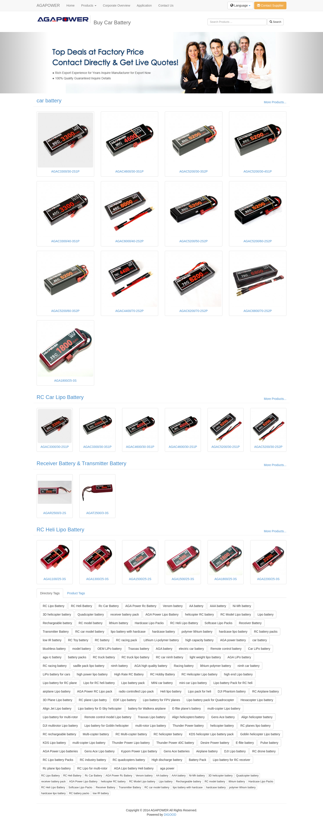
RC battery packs (265, 631)
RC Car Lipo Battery (60, 397)
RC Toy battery (78, 640)
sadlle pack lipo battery (88, 666)
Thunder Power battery (188, 725)
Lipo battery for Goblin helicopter (106, 725)
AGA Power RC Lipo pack (94, 691)
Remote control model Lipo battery (107, 717)
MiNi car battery (162, 683)
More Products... (275, 102)
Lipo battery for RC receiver (231, 760)
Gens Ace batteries (177, 751)
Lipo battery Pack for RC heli (232, 683)
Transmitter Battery (56, 631)
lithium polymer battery (215, 666)
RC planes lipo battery (255, 725)
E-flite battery (245, 742)
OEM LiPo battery (110, 648)
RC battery (102, 640)
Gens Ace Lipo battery (99, 751)
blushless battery (54, 648)
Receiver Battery (250, 623)
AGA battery (164, 648)
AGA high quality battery (150, 666)
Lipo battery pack (133, 683)
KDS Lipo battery (54, 742)
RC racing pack (126, 640)
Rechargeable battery (57, 623)
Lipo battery (265, 614)
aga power (167, 768)
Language (240, 5)
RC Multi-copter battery (131, 734)
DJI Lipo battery (235, 751)
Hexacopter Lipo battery (257, 700)
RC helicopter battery (168, 734)
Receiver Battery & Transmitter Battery (81, 463)
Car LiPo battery (259, 648)
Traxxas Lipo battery (151, 717)
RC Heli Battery (81, 606)
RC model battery (91, 623)
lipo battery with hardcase (128, 631)
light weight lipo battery (205, 657)
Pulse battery (269, 742)
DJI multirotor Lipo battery (60, 725)
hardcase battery (163, 631)
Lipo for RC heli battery (99, 683)
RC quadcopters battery (129, 760)
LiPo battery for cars (56, 674)
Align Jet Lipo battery (57, 708)
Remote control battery (226, 648)
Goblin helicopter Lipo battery (260, 734)
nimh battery (119, 666)
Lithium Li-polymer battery (161, 640)
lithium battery (118, 623)
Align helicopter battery (256, 717)
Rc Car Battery (109, 606)
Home (70, 5)
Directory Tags (50, 593)
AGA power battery (233, 640)
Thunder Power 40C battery (175, 742)
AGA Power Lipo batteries (60, 751)
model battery (81, 648)
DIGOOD (170, 814)
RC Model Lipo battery (235, 614)
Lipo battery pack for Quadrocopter (210, 700)
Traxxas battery (138, 648)
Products (88, 5)
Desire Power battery (215, 742)
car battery (49, 100)
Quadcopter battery (91, 614)
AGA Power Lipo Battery (162, 614)
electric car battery (191, 648)
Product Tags (76, 593)
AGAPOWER (48, 5)
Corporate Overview (116, 5)
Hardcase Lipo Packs (149, 623)
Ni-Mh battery (242, 606)
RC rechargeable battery (59, 734)
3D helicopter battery (57, 614)
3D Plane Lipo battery (57, 700)
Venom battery (173, 606)
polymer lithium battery (196, 631)
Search (275, 21)
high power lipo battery (92, 674)
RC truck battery (104, 657)
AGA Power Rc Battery (140, 606)
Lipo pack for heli (199, 691)
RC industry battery (93, 760)
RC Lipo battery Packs (58, 760)
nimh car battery (248, 666)
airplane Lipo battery (57, 691)
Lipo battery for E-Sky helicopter (100, 708)
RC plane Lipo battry (93, 700)
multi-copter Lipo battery (223, 708)
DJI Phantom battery (232, 691)
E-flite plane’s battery (186, 708)
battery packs (77, 657)
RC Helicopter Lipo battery (199, 674)
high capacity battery (199, 640)
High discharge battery (167, 760)
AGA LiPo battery (239, 657)
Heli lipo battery (170, 691)
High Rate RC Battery (129, 674)
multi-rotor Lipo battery (150, 725)
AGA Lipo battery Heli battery (134, 768)
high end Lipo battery (238, 674)
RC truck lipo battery (135, 657)
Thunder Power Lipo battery (131, 742)
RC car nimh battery (169, 657)
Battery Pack (197, 760)
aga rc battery (52, 657)
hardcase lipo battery (233, 631)
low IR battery (52, 640)
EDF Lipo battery (124, 700)
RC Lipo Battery (53, 606)
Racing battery (183, 666)
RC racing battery (55, 666)
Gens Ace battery (223, 717)
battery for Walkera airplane (147, 708)
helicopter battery (222, 725)
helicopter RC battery (199, 614)
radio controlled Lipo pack (136, 691)
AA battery (196, 606)
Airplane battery (207, 751)
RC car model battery (89, 631)
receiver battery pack (124, 614)
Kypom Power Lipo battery (139, 751)
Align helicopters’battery (188, 717)
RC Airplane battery (265, 691)
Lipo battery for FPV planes (161, 700)
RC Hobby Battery (162, 674)
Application (144, 5)
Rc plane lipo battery (57, 768)
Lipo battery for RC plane (60, 683)
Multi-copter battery (96, 734)
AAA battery (218, 606)
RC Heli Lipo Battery (60, 529)
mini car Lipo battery (193, 683)
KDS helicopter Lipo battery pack (211, 734)
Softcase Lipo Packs (218, 623)
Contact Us (166, 5)
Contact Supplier (270, 5)
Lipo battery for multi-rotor (60, 717)
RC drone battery (264, 751)
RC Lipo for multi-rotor (92, 768)
